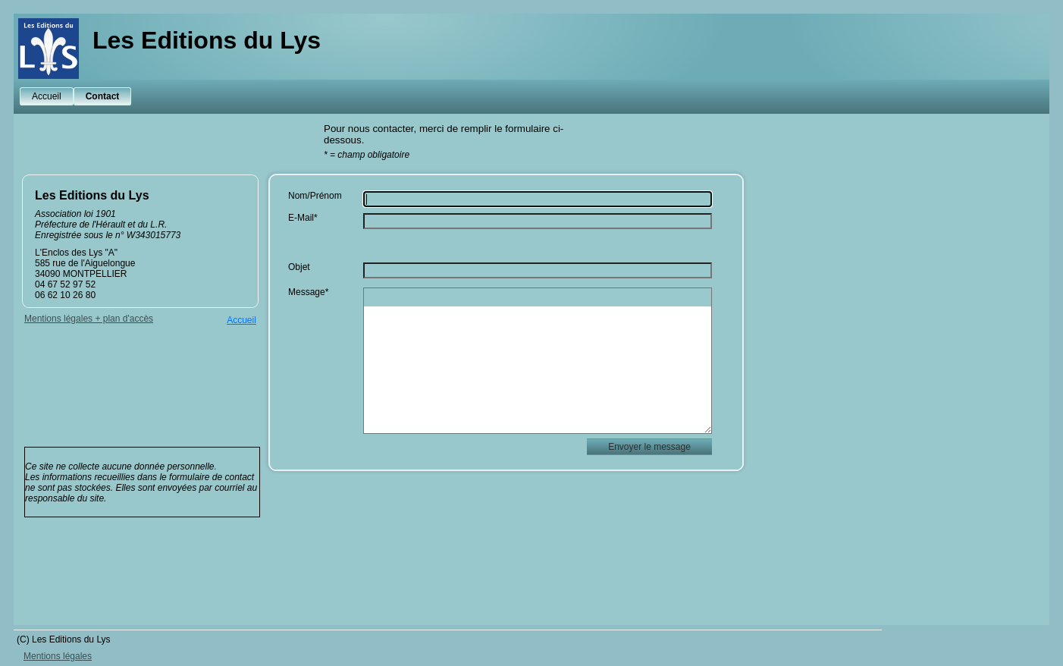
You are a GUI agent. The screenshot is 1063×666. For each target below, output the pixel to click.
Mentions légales (58, 656)
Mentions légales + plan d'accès (88, 318)
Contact (103, 96)
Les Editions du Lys (207, 40)
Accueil (46, 96)
